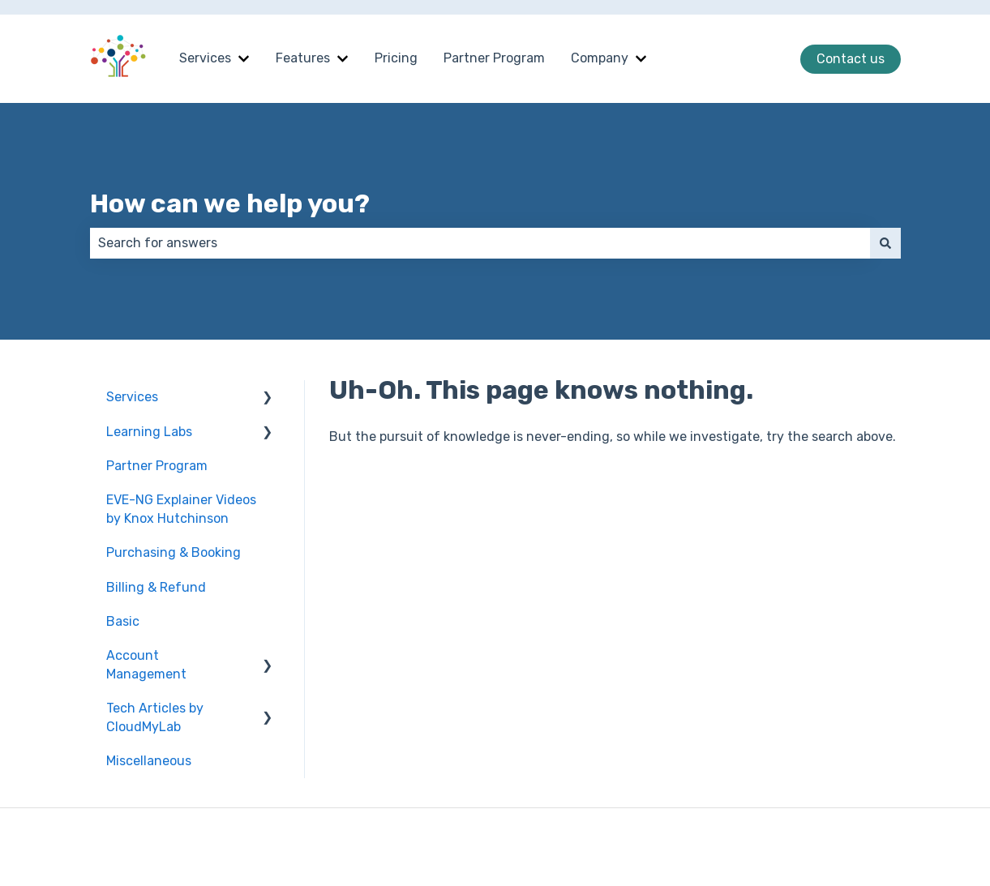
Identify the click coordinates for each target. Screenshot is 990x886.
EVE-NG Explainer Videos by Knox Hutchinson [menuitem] (181, 508)
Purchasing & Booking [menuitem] (173, 552)
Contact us (850, 58)
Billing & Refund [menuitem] (156, 587)
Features (303, 58)
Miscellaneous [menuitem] (148, 760)
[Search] (885, 243)
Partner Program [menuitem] (157, 465)
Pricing (396, 58)
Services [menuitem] (132, 396)
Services (205, 58)
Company (599, 58)
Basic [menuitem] (122, 621)
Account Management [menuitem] (146, 664)
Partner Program (494, 58)
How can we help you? (230, 203)
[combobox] (480, 243)
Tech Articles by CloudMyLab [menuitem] (155, 717)
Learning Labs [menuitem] (149, 431)
